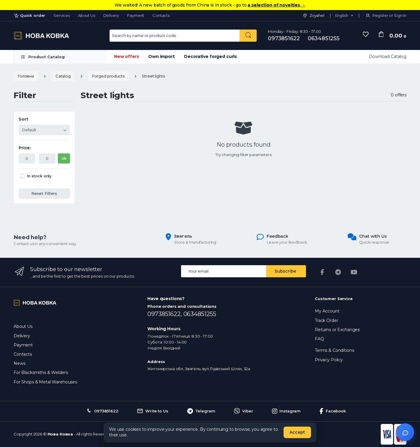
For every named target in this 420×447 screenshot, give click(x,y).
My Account (327, 311)
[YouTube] (354, 272)
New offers (126, 56)
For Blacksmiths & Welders (41, 372)
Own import (161, 56)
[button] (344, 16)
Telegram (201, 411)
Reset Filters (44, 193)
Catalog (63, 76)
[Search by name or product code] (248, 36)
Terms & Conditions (334, 350)
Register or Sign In (385, 15)
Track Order (326, 320)
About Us (86, 15)
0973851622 (284, 38)
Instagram (286, 411)
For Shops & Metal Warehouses (45, 382)
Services (61, 15)
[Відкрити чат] (405, 432)
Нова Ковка (60, 434)
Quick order (29, 15)
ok (63, 158)
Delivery (111, 15)
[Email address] (223, 271)
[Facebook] (322, 272)
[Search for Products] (175, 36)
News (19, 363)
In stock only (39, 176)
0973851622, (165, 314)
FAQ (319, 338)
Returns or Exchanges (337, 329)
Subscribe (285, 271)
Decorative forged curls (210, 56)
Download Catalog (387, 56)
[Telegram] (338, 272)
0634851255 (323, 38)
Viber (243, 411)
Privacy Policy (329, 359)
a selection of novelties (276, 5)
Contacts (161, 15)
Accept (297, 432)
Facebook (333, 411)
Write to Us (152, 411)
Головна (26, 76)
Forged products (108, 76)
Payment (135, 15)
